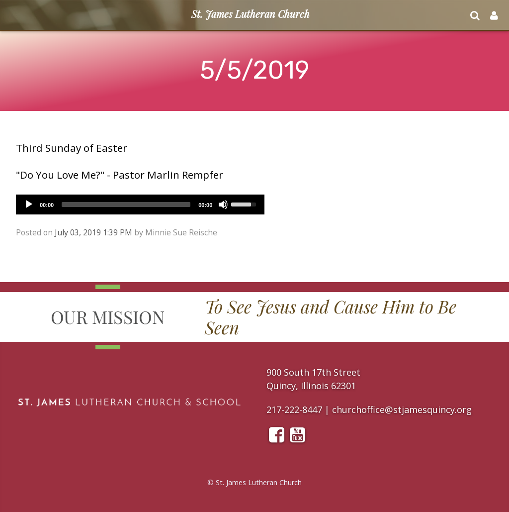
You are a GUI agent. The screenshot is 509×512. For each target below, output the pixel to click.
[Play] (29, 204)
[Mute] (223, 204)
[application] (140, 204)
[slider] (126, 204)
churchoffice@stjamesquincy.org (402, 409)
